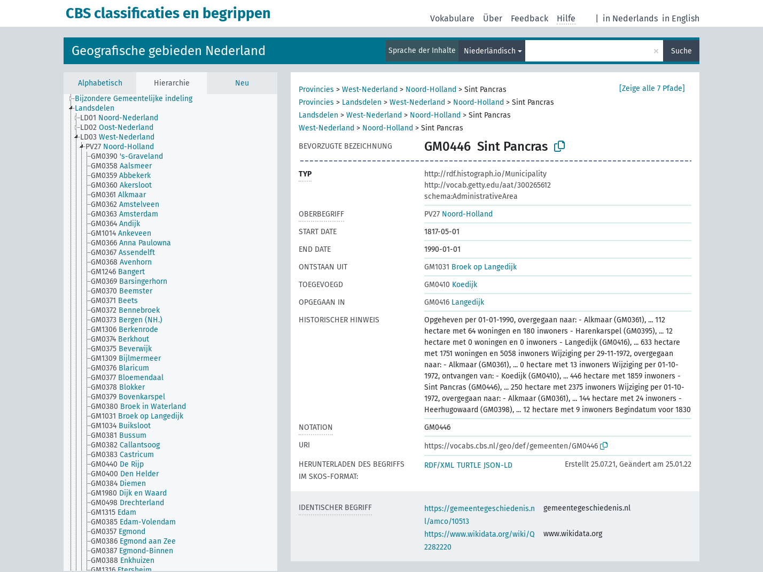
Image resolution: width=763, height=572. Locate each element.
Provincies (316, 89)
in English (680, 18)
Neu (242, 83)
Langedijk (454, 302)
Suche (681, 51)
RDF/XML (439, 465)
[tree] (170, 332)
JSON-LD (498, 465)
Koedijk (450, 284)
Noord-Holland (431, 89)
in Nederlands (630, 18)
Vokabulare (452, 18)
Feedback (529, 18)
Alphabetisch (100, 83)
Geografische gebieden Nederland (169, 50)
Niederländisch (490, 51)
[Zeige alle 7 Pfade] (652, 88)
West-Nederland (370, 89)
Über (492, 18)
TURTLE (469, 465)
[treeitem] (138, 99)
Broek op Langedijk (470, 267)
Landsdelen (362, 102)
